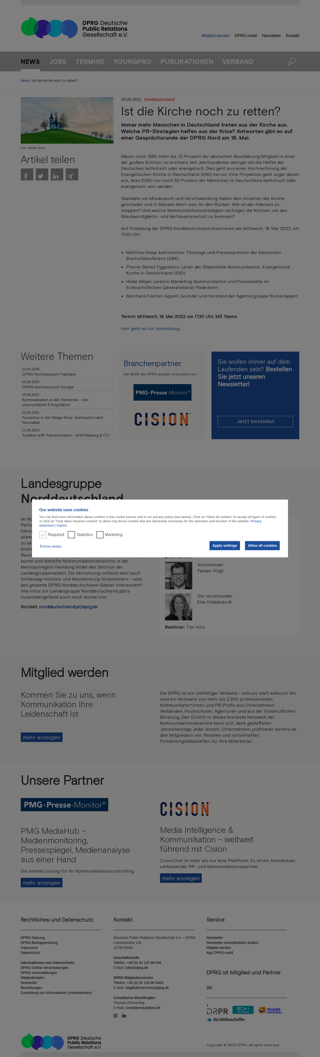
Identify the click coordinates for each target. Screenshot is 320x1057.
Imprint (61, 525)
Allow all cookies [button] (262, 546)
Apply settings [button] (224, 546)
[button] (51, 546)
